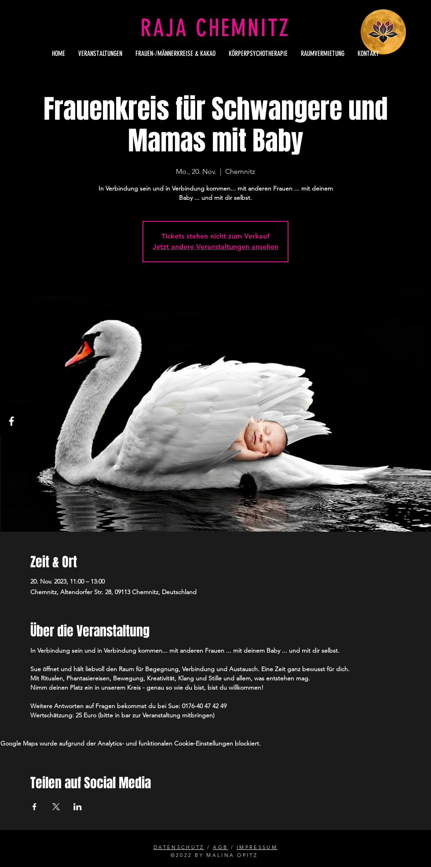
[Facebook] (11, 421)
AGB (220, 847)
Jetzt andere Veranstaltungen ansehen (215, 246)
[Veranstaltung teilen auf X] (56, 806)
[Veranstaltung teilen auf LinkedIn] (77, 806)
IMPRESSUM (257, 847)
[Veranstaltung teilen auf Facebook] (34, 806)
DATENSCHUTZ (178, 847)
